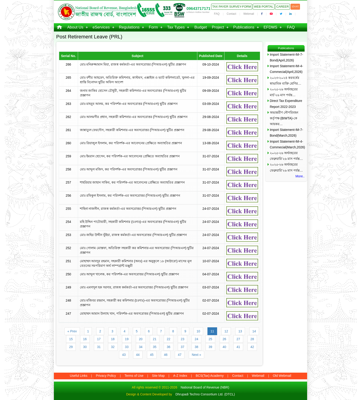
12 (226, 331)
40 (224, 347)
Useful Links (78, 375)
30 (85, 347)
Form (153, 27)
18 (113, 339)
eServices (101, 27)
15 (71, 339)
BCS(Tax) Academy (210, 375)
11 (212, 331)
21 (155, 339)
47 (179, 355)
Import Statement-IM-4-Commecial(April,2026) (286, 69)
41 (238, 347)
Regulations (129, 27)
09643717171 (198, 8)
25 (210, 339)
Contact (231, 13)
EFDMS (270, 27)
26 (224, 339)
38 (196, 347)
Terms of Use (134, 375)
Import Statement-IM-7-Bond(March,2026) (286, 132)
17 (99, 339)
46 (166, 355)
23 (182, 339)
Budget (200, 27)
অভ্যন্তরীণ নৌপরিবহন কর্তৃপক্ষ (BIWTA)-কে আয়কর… (284, 118)
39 (210, 347)
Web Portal (263, 6)
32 (113, 347)
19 (127, 339)
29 (71, 347)
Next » (196, 355)
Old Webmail (282, 375)
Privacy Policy (106, 375)
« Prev (72, 331)
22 (168, 339)
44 (138, 355)
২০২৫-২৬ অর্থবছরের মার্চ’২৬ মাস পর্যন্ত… (284, 92)
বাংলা (295, 6)
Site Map (158, 375)
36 (168, 347)
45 (152, 355)
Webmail (248, 13)
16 (85, 339)
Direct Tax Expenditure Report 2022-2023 (286, 103)
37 (182, 347)
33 (127, 347)
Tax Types (176, 27)
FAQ (217, 13)
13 (240, 331)
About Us (75, 27)
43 (124, 355)
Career (282, 6)
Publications (243, 27)
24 (196, 339)
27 (238, 339)
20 (141, 339)
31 (99, 347)
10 (198, 331)
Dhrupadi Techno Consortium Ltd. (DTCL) (205, 394)
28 (252, 339)
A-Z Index (180, 375)
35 (155, 347)
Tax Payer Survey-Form (231, 6)
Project (218, 27)
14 (254, 331)
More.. (300, 176)
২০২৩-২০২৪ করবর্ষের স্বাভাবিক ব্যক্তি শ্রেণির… (285, 80)
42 (252, 347)
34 (141, 347)
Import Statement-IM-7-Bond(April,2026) (286, 57)
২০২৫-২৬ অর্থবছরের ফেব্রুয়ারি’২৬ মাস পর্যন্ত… (286, 156)
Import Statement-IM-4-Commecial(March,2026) (287, 144)
